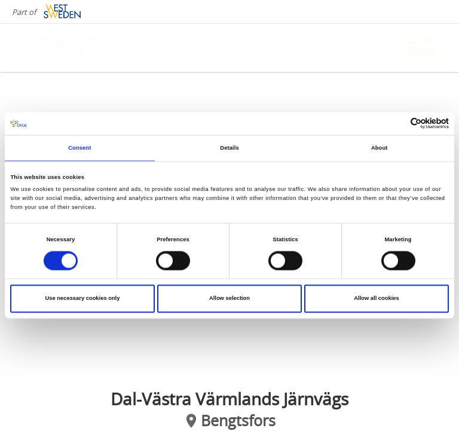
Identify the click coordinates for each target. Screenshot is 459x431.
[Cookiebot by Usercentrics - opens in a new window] (396, 123)
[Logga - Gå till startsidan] (60, 48)
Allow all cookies (376, 299)
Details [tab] (229, 148)
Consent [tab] (79, 148)
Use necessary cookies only (82, 299)
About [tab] (379, 148)
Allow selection (229, 299)
